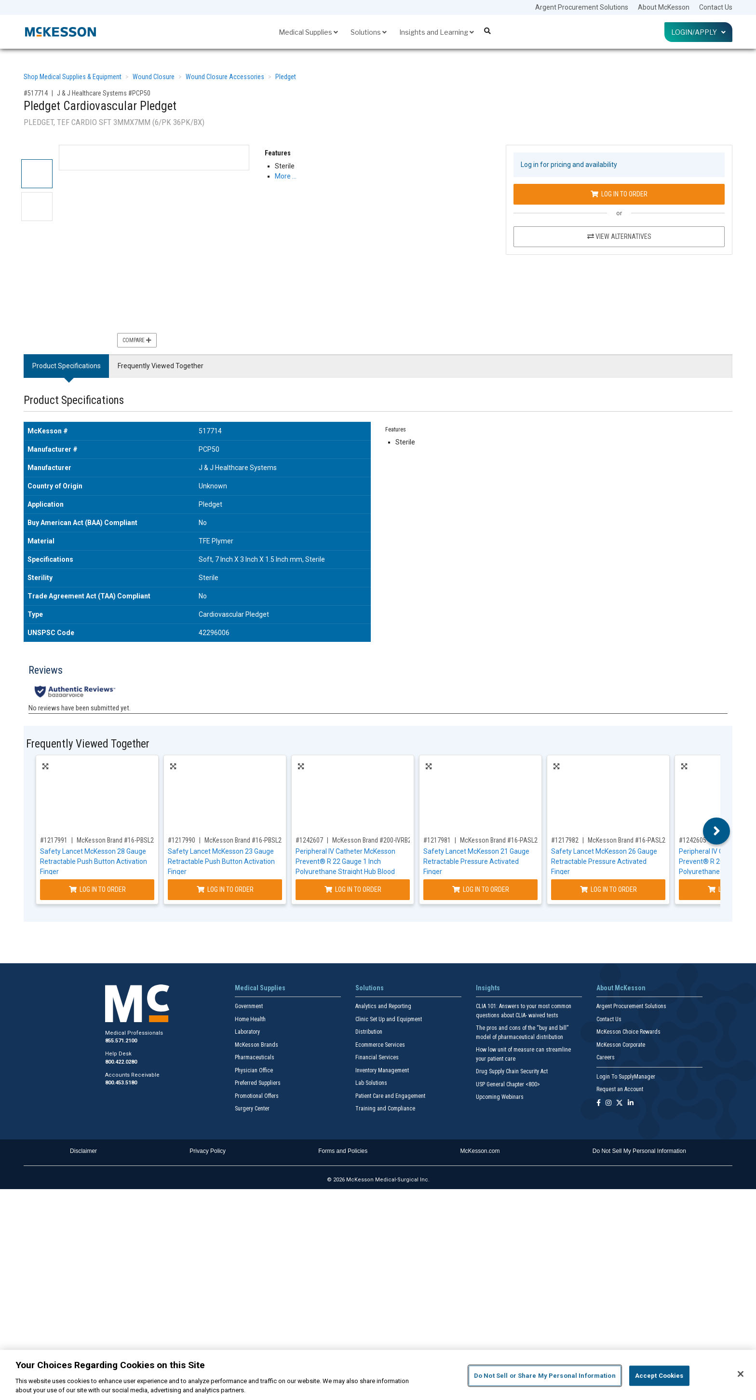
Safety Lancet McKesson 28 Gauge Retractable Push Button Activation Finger (93, 861)
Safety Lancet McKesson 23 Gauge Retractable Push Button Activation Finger (221, 861)
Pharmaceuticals (254, 1057)
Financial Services (377, 1057)
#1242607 (309, 840)
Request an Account (619, 1089)
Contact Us (715, 7)
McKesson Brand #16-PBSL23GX (248, 840)
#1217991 (54, 840)
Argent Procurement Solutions (581, 7)
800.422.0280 (121, 1062)
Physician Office (254, 1070)
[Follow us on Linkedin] (631, 1103)
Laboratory (247, 1031)
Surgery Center (252, 1108)
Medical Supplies (308, 32)
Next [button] (716, 831)
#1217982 (565, 840)
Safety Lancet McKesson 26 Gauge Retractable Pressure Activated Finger (604, 861)
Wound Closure (154, 77)
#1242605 (692, 840)
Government (249, 1006)
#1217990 (181, 840)
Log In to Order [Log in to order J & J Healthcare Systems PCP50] (619, 194)
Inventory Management (382, 1070)
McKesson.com (480, 1151)
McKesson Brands (256, 1044)
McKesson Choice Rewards (628, 1031)
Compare (136, 340)
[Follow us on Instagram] (608, 1103)
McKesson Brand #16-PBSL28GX (121, 840)
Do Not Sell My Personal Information (639, 1151)
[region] (378, 1375)
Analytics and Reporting (383, 1006)
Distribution (368, 1031)
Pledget (285, 77)
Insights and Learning (436, 32)
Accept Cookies (659, 1375)
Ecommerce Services (380, 1044)
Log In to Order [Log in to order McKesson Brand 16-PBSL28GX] (97, 889)
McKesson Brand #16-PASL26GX (632, 840)
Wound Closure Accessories (225, 77)
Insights (488, 988)
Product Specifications (66, 366)
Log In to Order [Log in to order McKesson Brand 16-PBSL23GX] (225, 889)
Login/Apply (698, 32)
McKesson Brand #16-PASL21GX (504, 840)
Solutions (369, 32)
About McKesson (663, 7)
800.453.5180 (121, 1083)
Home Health (250, 1019)
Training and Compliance (385, 1108)
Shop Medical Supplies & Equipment (73, 77)
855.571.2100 (121, 1041)
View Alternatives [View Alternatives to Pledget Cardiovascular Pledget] (619, 236)
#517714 (36, 93)
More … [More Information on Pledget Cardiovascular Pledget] (286, 176)
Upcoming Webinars (500, 1097)
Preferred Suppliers (258, 1083)
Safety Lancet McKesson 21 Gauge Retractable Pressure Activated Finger (476, 861)
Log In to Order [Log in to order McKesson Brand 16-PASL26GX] (608, 889)
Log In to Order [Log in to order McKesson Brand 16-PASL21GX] (480, 889)
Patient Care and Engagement (390, 1096)
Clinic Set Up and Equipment (388, 1019)
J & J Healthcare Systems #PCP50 (103, 93)
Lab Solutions (371, 1083)
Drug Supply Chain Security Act (512, 1071)
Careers (605, 1057)
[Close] (740, 1374)
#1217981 (437, 840)
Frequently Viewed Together (160, 366)
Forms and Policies (342, 1151)
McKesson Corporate (620, 1044)
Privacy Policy (207, 1151)
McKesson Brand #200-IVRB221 (375, 840)
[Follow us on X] (619, 1103)
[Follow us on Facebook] (598, 1103)
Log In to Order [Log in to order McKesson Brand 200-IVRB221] (352, 889)
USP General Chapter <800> (508, 1084)
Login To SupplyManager (625, 1076)
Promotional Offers (257, 1096)
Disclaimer (83, 1151)
